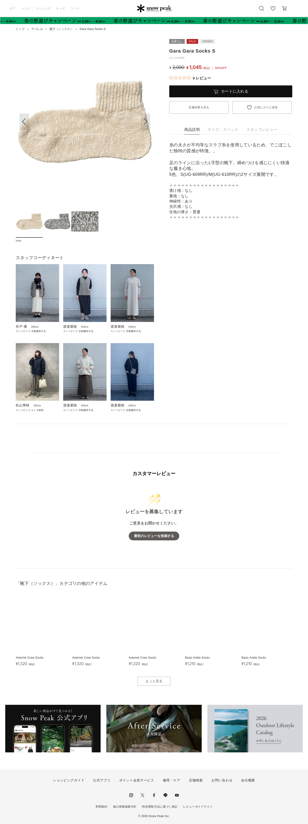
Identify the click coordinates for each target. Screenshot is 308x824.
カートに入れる (234, 91)
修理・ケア (171, 780)
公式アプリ (102, 780)
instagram (131, 795)
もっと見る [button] (154, 681)
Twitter (142, 795)
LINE (165, 795)
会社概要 (248, 780)
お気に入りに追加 (266, 107)
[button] (145, 121)
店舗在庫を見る (199, 107)
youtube (177, 795)
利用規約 (101, 806)
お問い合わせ (221, 780)
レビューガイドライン (197, 806)
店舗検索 (196, 780)
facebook (154, 795)
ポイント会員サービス (136, 780)
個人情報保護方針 (125, 806)
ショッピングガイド (68, 780)
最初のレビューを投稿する (154, 536)
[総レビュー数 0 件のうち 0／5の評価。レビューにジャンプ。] (190, 78)
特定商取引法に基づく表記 (159, 806)
